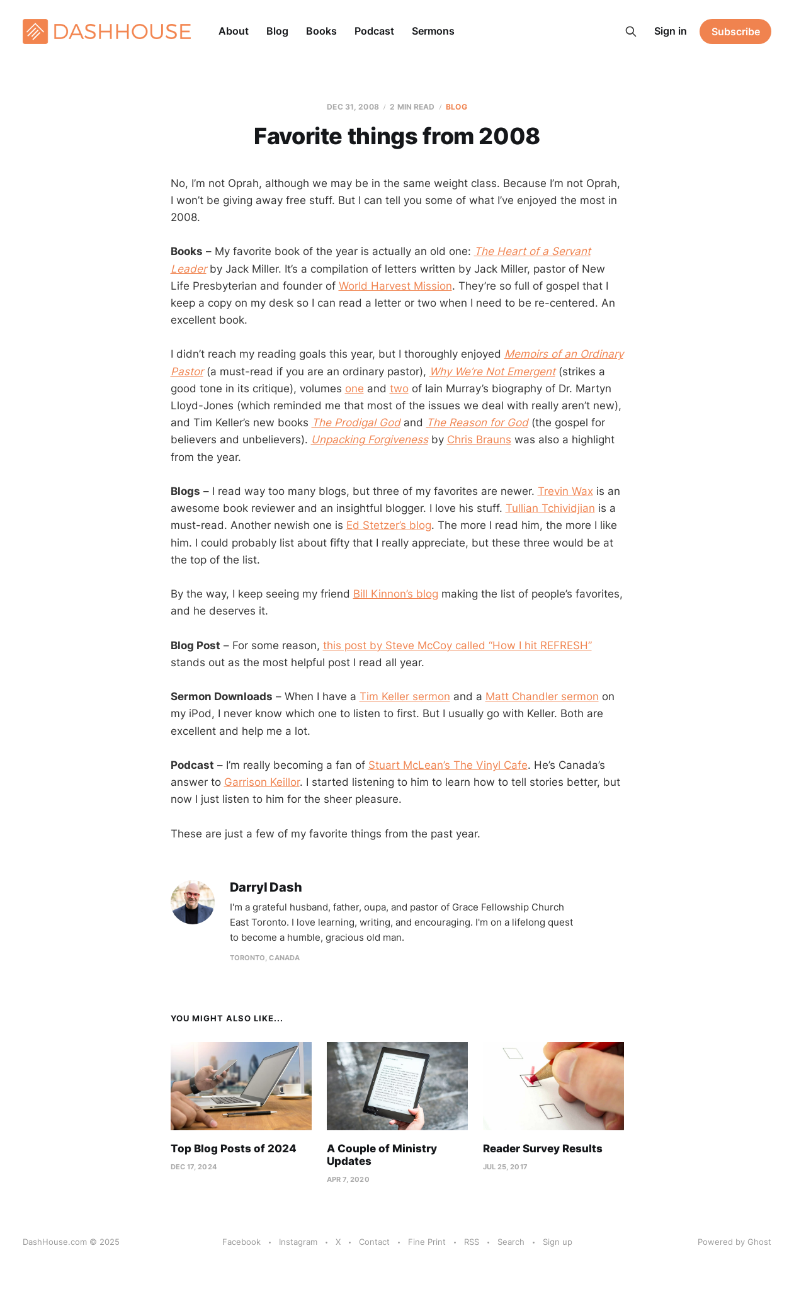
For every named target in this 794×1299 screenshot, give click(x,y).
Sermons (433, 31)
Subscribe (736, 31)
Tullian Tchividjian (550, 508)
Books (321, 31)
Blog (277, 31)
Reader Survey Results (543, 1148)
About (233, 31)
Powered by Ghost (734, 1242)
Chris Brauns (479, 439)
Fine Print (427, 1242)
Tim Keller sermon (405, 696)
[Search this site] (630, 31)
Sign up (557, 1242)
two (399, 388)
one (354, 388)
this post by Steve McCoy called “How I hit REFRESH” (457, 645)
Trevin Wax (565, 491)
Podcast (374, 31)
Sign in (670, 31)
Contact (374, 1242)
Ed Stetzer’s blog (388, 525)
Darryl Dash (266, 887)
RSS (471, 1242)
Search (511, 1242)
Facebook (241, 1242)
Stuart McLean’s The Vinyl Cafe (448, 765)
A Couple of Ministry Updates (382, 1154)
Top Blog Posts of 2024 (234, 1148)
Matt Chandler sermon (542, 696)
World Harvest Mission (395, 286)
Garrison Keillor (262, 782)
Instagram (298, 1242)
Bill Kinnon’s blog (395, 593)
